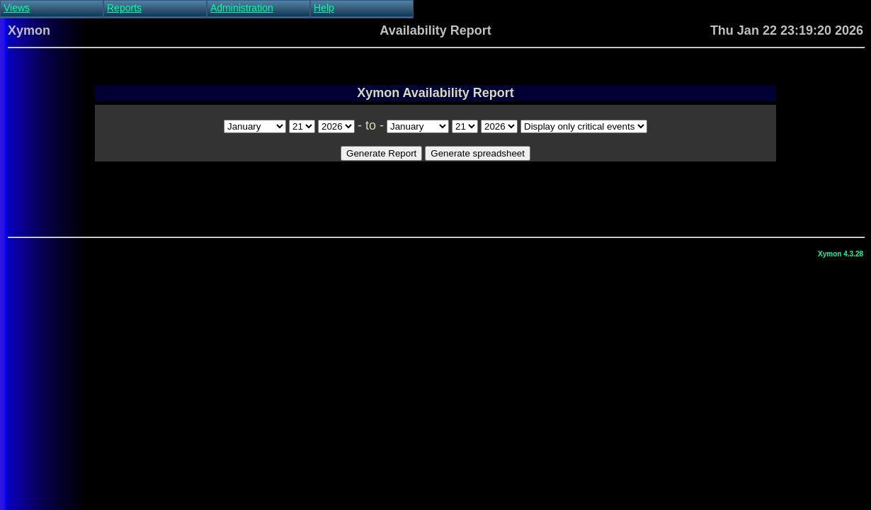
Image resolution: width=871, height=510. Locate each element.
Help (324, 7)
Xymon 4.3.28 (840, 254)
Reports (124, 7)
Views (17, 7)
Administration (241, 7)
